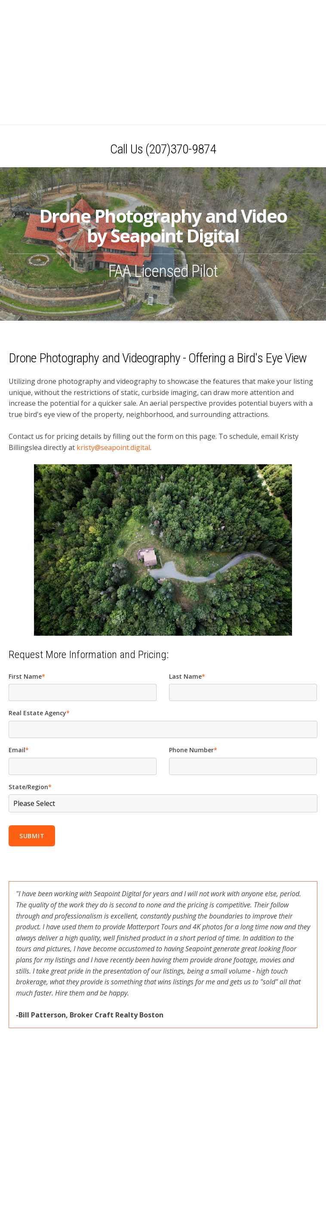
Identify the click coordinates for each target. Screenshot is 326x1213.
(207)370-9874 (180, 72)
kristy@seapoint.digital (113, 370)
